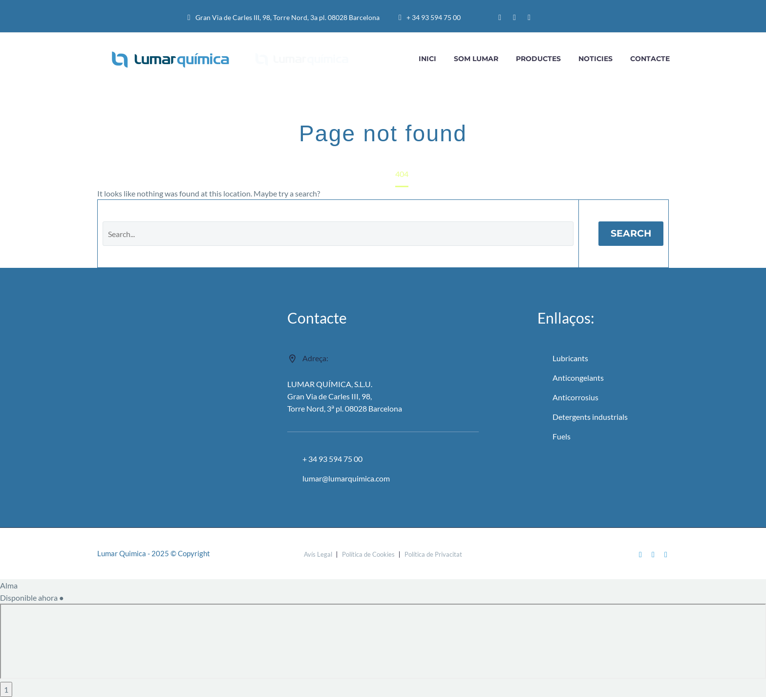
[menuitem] (560, 18)
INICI (427, 58)
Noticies (595, 58)
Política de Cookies (368, 554)
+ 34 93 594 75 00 (433, 17)
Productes (538, 58)
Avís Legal (318, 554)
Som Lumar (476, 58)
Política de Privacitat (433, 554)
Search (631, 233)
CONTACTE (650, 58)
